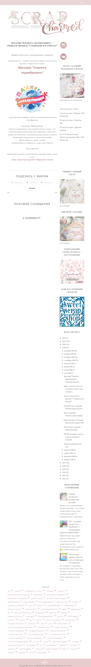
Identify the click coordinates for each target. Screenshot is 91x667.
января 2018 (68, 460)
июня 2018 (68, 370)
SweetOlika (67, 665)
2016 (64, 466)
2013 (64, 475)
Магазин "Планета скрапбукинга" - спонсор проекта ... (72, 379)
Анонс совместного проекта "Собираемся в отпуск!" (74, 399)
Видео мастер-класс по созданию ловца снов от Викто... (73, 389)
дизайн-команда (13, 602)
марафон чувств (31, 609)
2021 (63, 338)
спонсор (36, 642)
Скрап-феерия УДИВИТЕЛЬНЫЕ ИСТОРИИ (20, 627)
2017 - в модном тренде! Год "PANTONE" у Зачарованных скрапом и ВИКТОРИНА (70, 527)
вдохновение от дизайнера (56, 595)
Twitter (33, 182)
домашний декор (29, 602)
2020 (64, 341)
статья (45, 642)
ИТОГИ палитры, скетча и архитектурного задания (73, 437)
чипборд (38, 649)
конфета (40, 605)
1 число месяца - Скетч (69, 109)
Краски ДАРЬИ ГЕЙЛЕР (53, 605)
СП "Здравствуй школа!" (37, 631)
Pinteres (48, 182)
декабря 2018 (69, 351)
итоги (30, 605)
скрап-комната (63, 624)
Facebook (18, 182)
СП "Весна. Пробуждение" (16, 631)
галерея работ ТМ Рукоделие (17, 598)
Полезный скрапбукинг (15, 624)
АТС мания (49, 591)
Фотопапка (73, 645)
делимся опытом (37, 598)
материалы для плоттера (49, 609)
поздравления (70, 620)
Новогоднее (30, 616)
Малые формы (69, 605)
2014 (64, 472)
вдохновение (38, 595)
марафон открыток (14, 609)
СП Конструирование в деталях (18, 642)
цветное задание (25, 649)
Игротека (75, 602)
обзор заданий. (73, 616)
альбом (17, 591)
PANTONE (22, 652)
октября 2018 (69, 357)
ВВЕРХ (45, 661)
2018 (63, 348)
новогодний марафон (45, 616)
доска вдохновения (45, 602)
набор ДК (64, 613)
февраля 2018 (69, 456)
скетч (50, 624)
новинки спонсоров (15, 616)
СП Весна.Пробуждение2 (55, 638)
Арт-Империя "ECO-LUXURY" (33, 591)
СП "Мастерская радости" (57, 631)
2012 (63, 479)
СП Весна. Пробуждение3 (34, 638)
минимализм (75, 609)
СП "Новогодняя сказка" (36, 634)
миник (64, 609)
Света (42, 624)
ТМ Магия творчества (15, 645)
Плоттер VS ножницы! (53, 620)
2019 (64, 344)
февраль (62, 645)
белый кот (61, 591)
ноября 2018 (68, 354)
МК (9, 613)
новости (60, 616)
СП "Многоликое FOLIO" (15, 634)
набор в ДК (53, 613)
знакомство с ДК (62, 602)
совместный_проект (61, 627)
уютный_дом (51, 645)
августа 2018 (69, 364)
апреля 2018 (69, 450)
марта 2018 (68, 453)
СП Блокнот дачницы (15, 638)
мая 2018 (67, 373)
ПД (31, 620)
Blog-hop (74, 649)
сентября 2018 (69, 360)
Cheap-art (11, 652)
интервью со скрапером (16, 605)
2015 (63, 469)
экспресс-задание (52, 649)
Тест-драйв (75, 642)
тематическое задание (59, 642)
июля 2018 (68, 367)
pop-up (31, 652)
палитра (22, 620)
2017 (63, 463)
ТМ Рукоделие (31, 645)
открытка (11, 620)
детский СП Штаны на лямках (56, 598)
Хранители (11, 649)
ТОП (41, 645)
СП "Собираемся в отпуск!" (57, 634)
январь (64, 649)
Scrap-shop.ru (42, 652)
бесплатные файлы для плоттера (19, 595)
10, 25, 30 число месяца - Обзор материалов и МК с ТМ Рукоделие (72, 137)
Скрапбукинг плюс (43, 627)
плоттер (38, 620)
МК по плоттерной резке (23, 613)
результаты (31, 624)
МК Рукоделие (40, 613)
